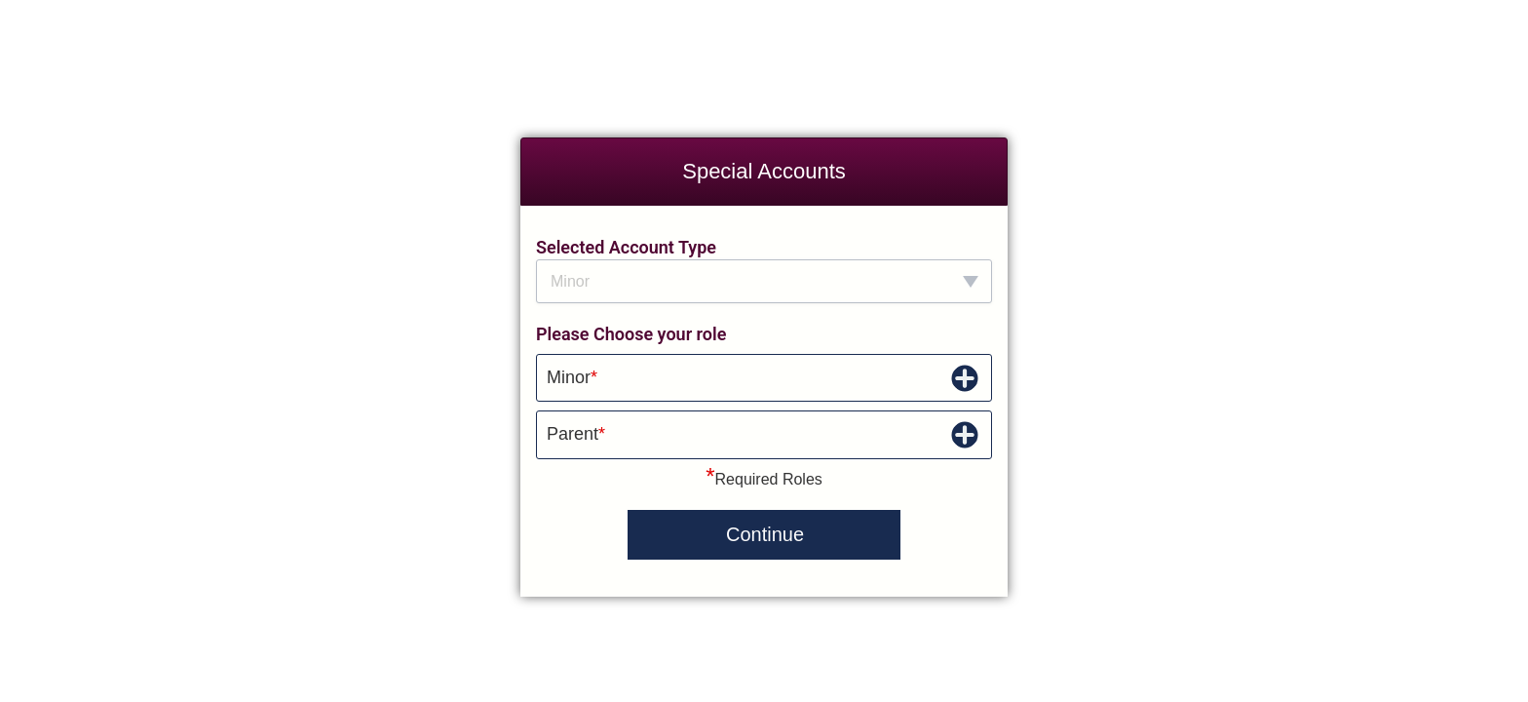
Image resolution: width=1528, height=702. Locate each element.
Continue (765, 534)
